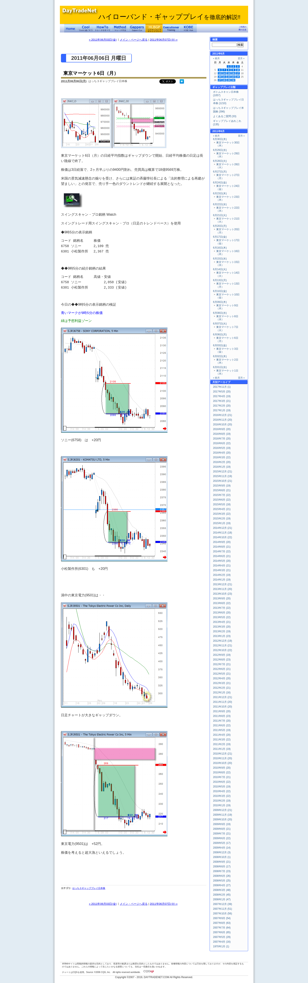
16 (233, 73)
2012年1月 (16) (222, 692)
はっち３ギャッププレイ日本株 (88, 888)
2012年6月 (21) (222, 669)
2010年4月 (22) (222, 791)
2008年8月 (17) (222, 866)
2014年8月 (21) (222, 546)
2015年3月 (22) (222, 513)
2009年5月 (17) (222, 843)
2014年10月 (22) (222, 537)
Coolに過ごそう (85, 28)
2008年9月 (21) (222, 861)
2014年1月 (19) (222, 579)
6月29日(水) (220, 150)
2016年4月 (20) (222, 452)
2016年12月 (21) (222, 415)
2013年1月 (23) (222, 636)
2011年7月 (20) (222, 720)
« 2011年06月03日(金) (103, 39)
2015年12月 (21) (222, 471)
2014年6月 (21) (222, 556)
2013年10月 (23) (222, 593)
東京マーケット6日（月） (90, 73)
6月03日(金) (220, 345)
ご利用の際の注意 (242, 28)
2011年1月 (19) (222, 748)
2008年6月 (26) (222, 875)
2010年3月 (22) (222, 795)
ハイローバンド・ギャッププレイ (169, 17)
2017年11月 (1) (222, 386)
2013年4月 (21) (222, 621)
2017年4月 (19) (222, 396)
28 (224, 80)
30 (233, 80)
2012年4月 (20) (222, 678)
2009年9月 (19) (222, 824)
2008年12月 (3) (222, 852)
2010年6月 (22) (222, 781)
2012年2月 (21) (222, 687)
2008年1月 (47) (222, 899)
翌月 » (241, 58)
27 (220, 80)
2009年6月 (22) (222, 838)
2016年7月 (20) (222, 438)
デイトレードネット (70, 28)
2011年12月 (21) (222, 697)
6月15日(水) (220, 258)
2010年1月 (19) (222, 805)
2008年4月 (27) (222, 885)
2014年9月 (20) (222, 542)
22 (229, 76)
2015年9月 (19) (222, 485)
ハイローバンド (154, 28)
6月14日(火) (220, 269)
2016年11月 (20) (222, 419)
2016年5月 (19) (222, 448)
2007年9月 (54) (222, 918)
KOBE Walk (188, 28)
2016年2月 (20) (222, 462)
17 (238, 73)
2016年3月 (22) (222, 457)
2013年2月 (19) (222, 631)
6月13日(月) (220, 280)
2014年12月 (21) (222, 527)
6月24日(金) (220, 182)
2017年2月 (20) (222, 405)
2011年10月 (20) (222, 706)
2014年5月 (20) (222, 560)
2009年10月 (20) (222, 819)
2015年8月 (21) (222, 490)
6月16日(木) (220, 247)
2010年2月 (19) (222, 800)
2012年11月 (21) (222, 645)
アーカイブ (224, 382)
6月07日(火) (220, 323)
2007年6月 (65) (222, 932)
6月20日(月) (220, 225)
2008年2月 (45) (222, 894)
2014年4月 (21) (222, 565)
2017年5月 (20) (222, 391)
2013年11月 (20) (222, 589)
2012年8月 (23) (222, 659)
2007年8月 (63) (222, 922)
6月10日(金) (220, 291)
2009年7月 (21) (222, 833)
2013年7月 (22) (222, 607)
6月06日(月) (220, 334)
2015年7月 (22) (222, 495)
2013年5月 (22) (222, 617)
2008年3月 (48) (222, 890)
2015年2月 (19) (222, 518)
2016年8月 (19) (222, 433)
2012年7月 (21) (222, 664)
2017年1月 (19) (222, 410)
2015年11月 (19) (222, 476)
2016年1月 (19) (222, 466)
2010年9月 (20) (222, 767)
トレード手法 (119, 28)
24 (238, 76)
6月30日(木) (220, 139)
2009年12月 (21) (222, 810)
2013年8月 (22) (222, 603)
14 (224, 73)
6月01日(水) (220, 367)
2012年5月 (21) (222, 673)
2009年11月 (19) (222, 814)
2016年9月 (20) (222, 429)
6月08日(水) (220, 312)
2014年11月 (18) (222, 532)
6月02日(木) (220, 356)
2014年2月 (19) (222, 574)
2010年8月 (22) (222, 772)
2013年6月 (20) (222, 612)
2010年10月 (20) (222, 763)
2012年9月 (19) (222, 654)
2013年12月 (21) (222, 584)
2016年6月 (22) (222, 443)
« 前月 (216, 58)
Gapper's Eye (136, 28)
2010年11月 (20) (222, 758)
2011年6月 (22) (222, 725)
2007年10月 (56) (222, 913)
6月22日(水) (220, 204)
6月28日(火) (220, 160)
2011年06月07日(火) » (164, 39)
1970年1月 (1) (221, 946)
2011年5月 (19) (222, 730)
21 (224, 76)
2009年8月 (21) (222, 828)
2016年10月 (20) (222, 424)
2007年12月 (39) (222, 904)
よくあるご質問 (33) (224, 116)
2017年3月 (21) (222, 400)
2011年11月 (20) (222, 701)
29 (229, 80)
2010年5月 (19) (222, 786)
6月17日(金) (220, 236)
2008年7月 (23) (222, 871)
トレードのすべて (102, 28)
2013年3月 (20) (222, 626)
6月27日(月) (220, 171)
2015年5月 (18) (222, 504)
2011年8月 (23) (222, 716)
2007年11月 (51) (222, 908)
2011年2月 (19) (222, 744)
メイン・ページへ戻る (134, 39)
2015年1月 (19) (222, 523)
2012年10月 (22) (222, 650)
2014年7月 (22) (222, 551)
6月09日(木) (220, 302)
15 (229, 73)
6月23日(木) (220, 193)
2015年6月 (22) (222, 499)
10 (238, 70)
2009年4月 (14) (222, 847)
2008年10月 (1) (222, 857)
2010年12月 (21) (222, 753)
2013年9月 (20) (222, 598)
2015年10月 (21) (222, 480)
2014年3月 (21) (222, 570)
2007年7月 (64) (222, 927)
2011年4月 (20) (222, 734)
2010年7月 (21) (222, 777)
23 (233, 76)
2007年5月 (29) (222, 937)
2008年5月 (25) (222, 880)
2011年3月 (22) (222, 739)
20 (220, 76)
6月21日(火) (220, 215)
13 (220, 73)
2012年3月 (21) (222, 683)
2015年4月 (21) (222, 509)
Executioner (171, 28)
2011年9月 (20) (222, 711)
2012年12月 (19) (222, 640)
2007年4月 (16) (222, 941)
